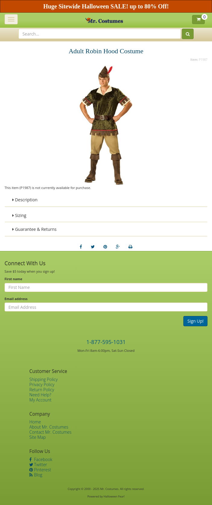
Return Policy (41, 389)
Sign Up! (195, 321)
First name (13, 279)
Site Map (37, 437)
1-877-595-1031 (106, 341)
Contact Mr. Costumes (50, 432)
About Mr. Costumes (48, 427)
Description (24, 200)
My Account (40, 400)
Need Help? (40, 395)
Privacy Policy (41, 384)
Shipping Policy (43, 379)
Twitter (38, 464)
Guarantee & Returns (34, 229)
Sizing (19, 215)
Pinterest (40, 469)
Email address (16, 298)
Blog (35, 475)
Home (35, 422)
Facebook (40, 459)
